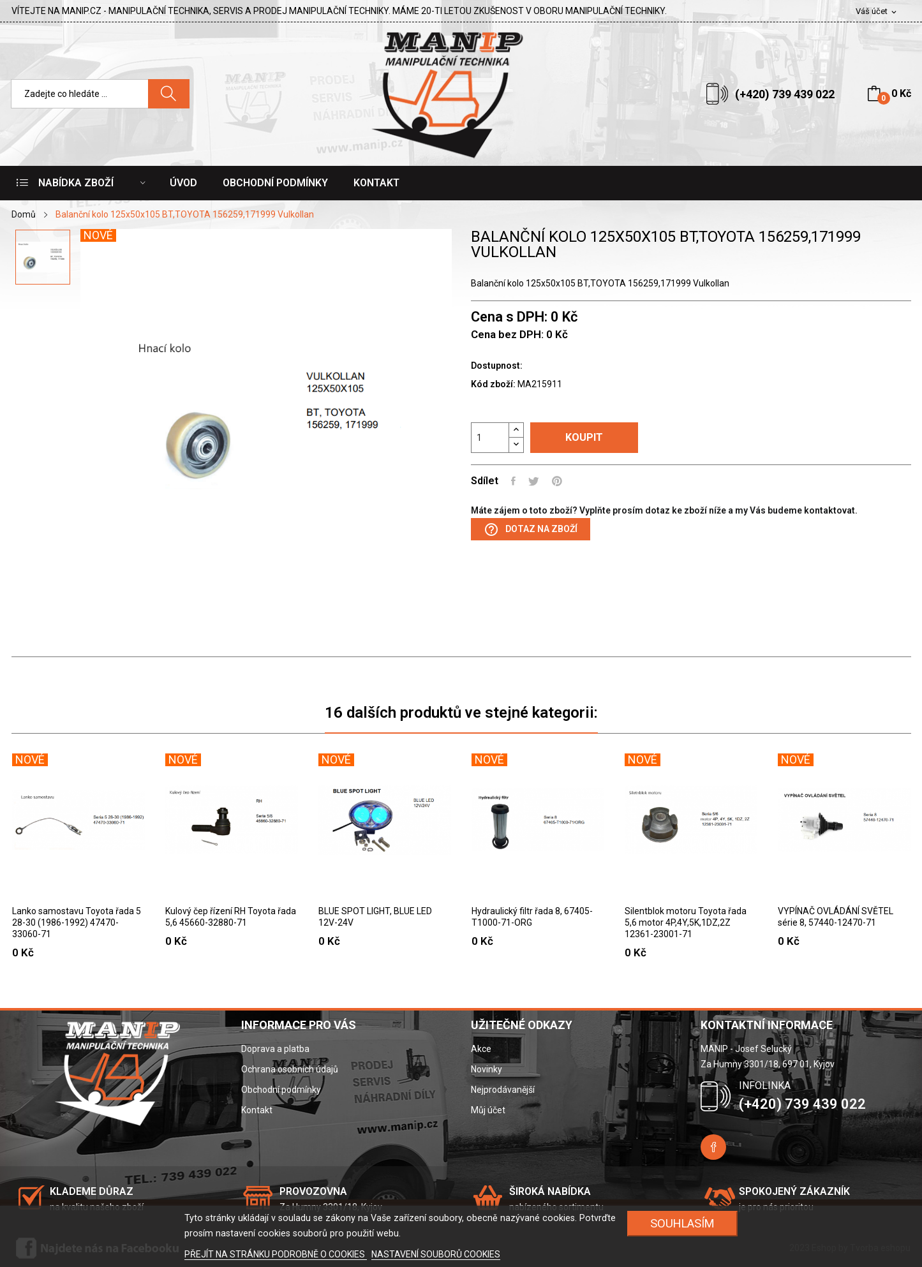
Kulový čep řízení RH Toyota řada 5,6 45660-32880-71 (230, 917)
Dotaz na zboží (530, 529)
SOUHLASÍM (682, 1223)
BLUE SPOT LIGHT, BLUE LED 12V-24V (375, 917)
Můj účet (488, 1110)
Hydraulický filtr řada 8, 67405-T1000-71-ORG (532, 917)
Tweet (534, 481)
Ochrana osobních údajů (289, 1069)
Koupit (584, 437)
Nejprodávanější (503, 1090)
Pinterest (557, 481)
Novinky (486, 1069)
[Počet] (490, 437)
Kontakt (256, 1110)
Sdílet (513, 481)
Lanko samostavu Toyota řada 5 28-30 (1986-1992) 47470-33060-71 (76, 922)
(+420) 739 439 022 (785, 94)
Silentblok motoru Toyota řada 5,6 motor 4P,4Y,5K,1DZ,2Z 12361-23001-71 (686, 922)
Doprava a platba (275, 1049)
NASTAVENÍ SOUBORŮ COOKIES (435, 1254)
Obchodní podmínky (281, 1090)
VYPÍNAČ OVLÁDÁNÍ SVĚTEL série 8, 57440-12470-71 (835, 917)
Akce (481, 1049)
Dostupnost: (497, 365)
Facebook (713, 1147)
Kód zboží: (493, 384)
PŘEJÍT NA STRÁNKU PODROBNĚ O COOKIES (275, 1254)
